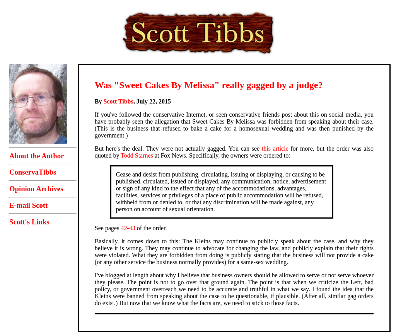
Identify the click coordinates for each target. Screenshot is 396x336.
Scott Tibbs (118, 101)
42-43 (128, 228)
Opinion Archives (36, 189)
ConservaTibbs (32, 172)
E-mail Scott (28, 205)
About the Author (36, 156)
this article (275, 148)
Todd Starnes (137, 155)
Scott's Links (29, 222)
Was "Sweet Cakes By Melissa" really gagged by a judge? (209, 85)
